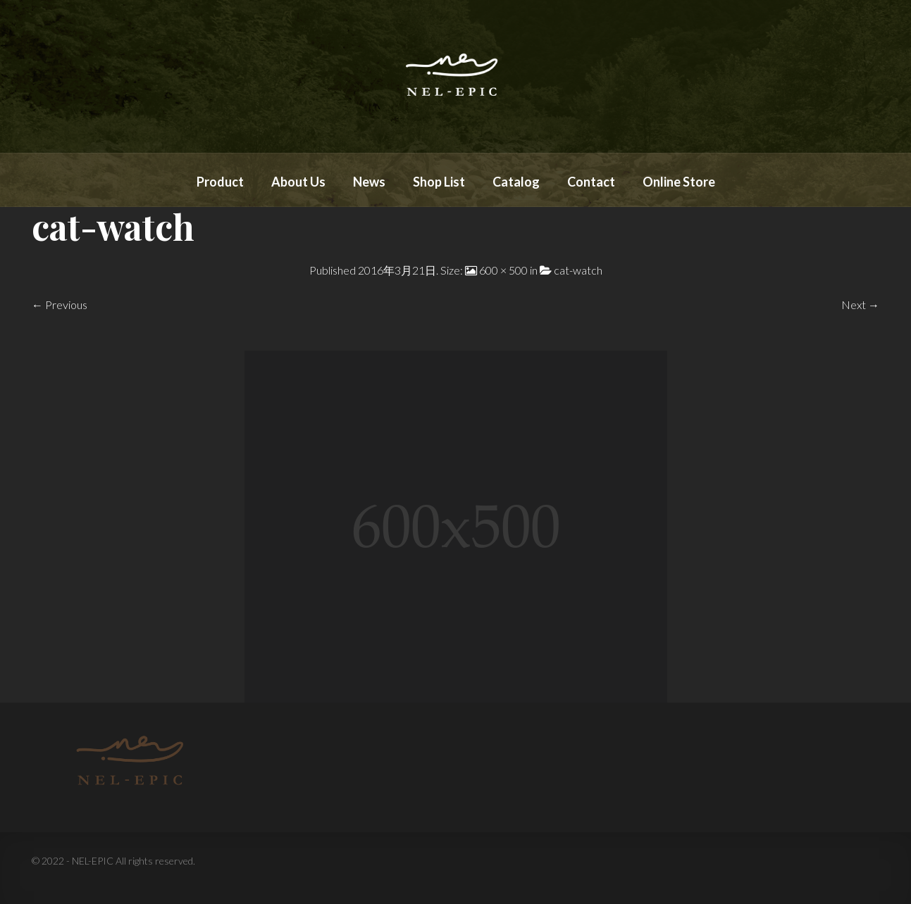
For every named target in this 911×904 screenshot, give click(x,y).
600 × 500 (503, 270)
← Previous (59, 304)
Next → (860, 304)
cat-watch (578, 270)
